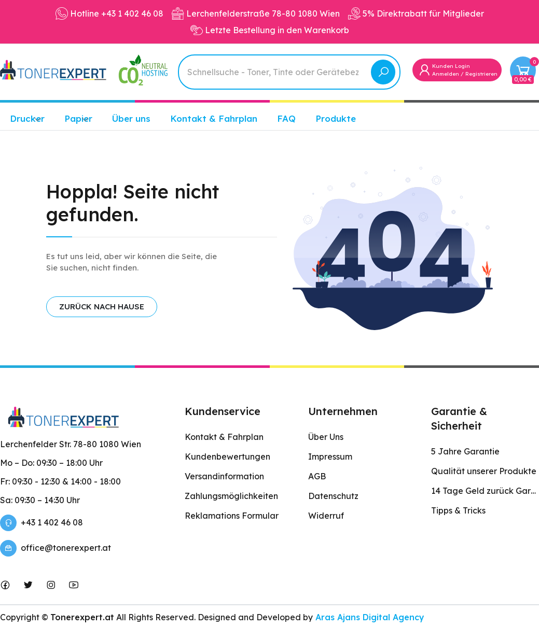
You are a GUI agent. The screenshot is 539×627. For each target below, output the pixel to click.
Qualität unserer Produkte (483, 471)
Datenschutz (333, 496)
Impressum (330, 456)
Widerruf (326, 515)
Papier (78, 118)
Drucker (27, 118)
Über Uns (325, 437)
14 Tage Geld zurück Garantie (485, 491)
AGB (317, 476)
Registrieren (481, 73)
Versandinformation (224, 476)
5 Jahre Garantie (465, 451)
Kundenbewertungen (227, 456)
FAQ (286, 118)
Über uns (131, 118)
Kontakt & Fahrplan (213, 118)
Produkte (335, 118)
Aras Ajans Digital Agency (368, 617)
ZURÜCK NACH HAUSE (101, 306)
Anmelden (445, 73)
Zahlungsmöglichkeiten (231, 496)
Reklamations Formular (232, 515)
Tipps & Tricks (458, 510)
